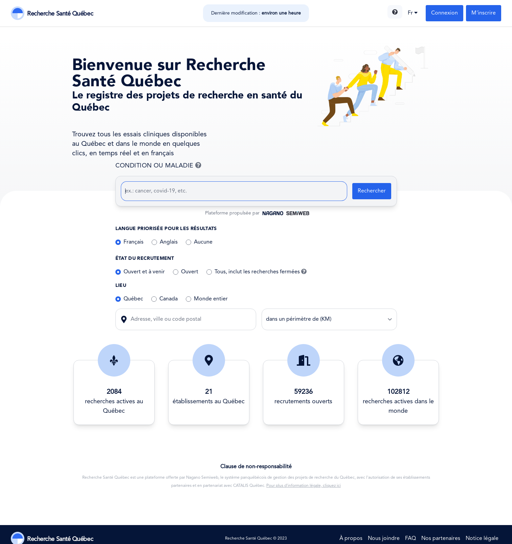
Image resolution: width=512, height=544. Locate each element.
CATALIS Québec (248, 486)
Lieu (120, 285)
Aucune (203, 242)
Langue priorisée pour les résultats (166, 228)
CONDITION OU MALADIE (190, 166)
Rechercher (372, 191)
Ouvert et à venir (144, 272)
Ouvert (189, 272)
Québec (133, 299)
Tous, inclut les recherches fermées (261, 272)
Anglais (169, 242)
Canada (168, 299)
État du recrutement (144, 258)
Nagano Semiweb (202, 478)
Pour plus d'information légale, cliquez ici (303, 486)
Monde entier (211, 299)
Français (133, 242)
